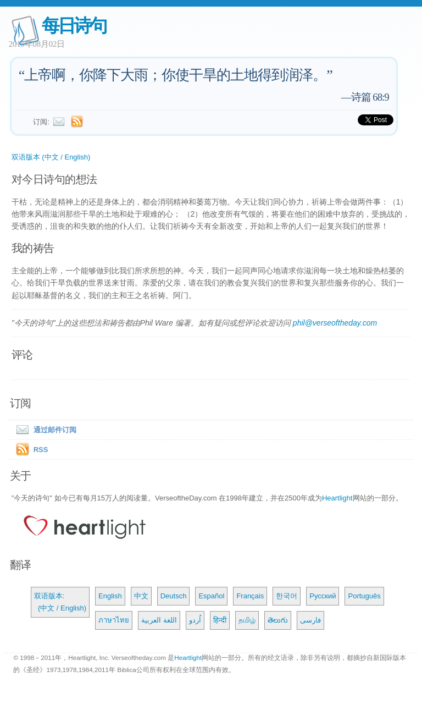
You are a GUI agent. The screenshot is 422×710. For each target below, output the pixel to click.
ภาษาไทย (113, 620)
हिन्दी (219, 620)
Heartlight (337, 498)
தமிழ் (247, 620)
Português (364, 596)
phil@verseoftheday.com (335, 322)
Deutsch (173, 596)
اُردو (195, 620)
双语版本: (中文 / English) (60, 602)
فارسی (310, 620)
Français (250, 596)
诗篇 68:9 (370, 97)
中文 (141, 596)
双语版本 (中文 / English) (51, 157)
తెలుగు (278, 620)
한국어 (286, 596)
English (110, 596)
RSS (41, 449)
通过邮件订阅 (44, 430)
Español (211, 596)
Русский (322, 596)
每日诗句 (74, 25)
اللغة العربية (159, 620)
